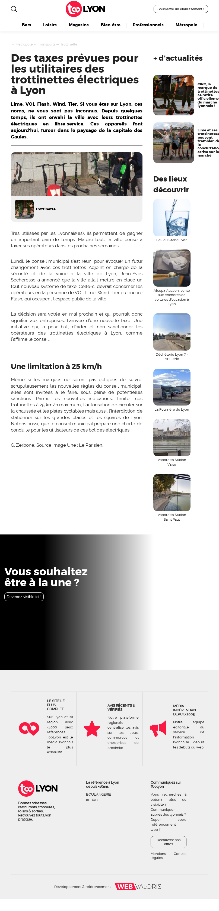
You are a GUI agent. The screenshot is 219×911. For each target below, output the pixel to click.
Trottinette (68, 44)
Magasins (79, 25)
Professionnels (148, 25)
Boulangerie (98, 794)
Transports (46, 44)
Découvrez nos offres (168, 842)
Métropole (186, 25)
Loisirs (50, 25)
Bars (26, 25)
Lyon (94, 9)
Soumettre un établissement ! (180, 9)
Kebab (92, 800)
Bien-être (110, 25)
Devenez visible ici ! (24, 597)
